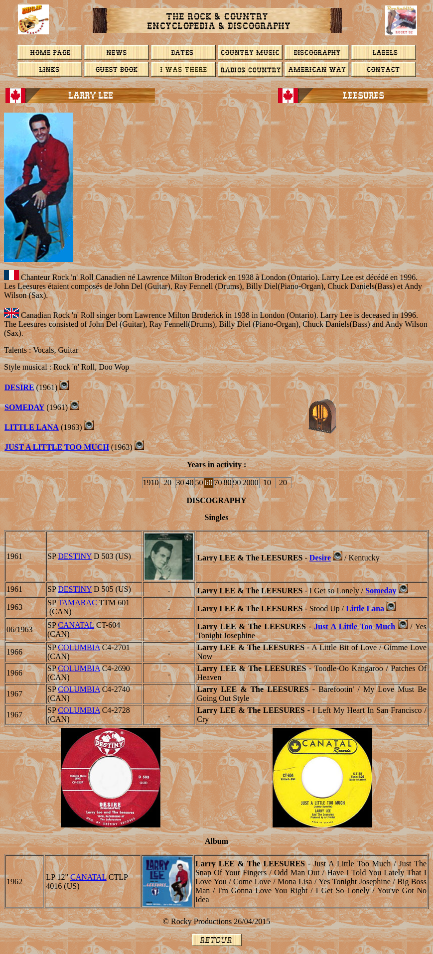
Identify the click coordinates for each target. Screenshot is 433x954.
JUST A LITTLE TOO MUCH (56, 447)
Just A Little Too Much (354, 626)
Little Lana (31, 427)
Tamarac (77, 602)
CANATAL (76, 625)
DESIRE (19, 387)
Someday (24, 407)
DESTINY (75, 556)
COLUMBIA (79, 647)
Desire (320, 557)
